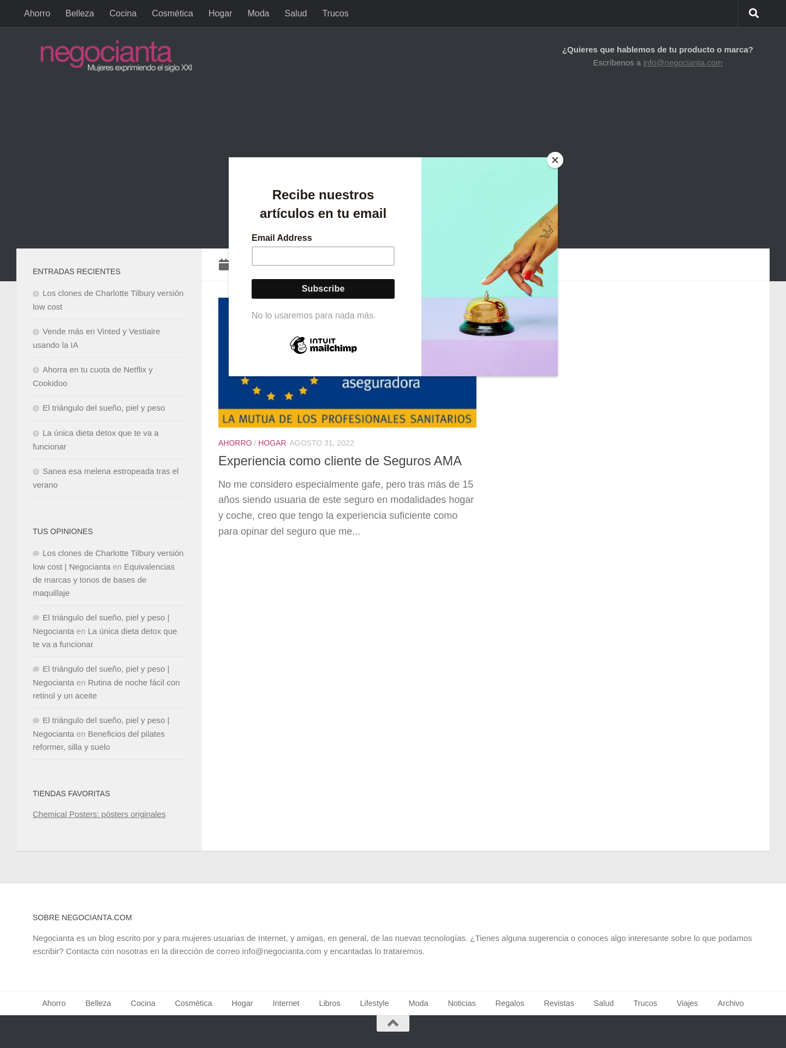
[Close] (555, 160)
